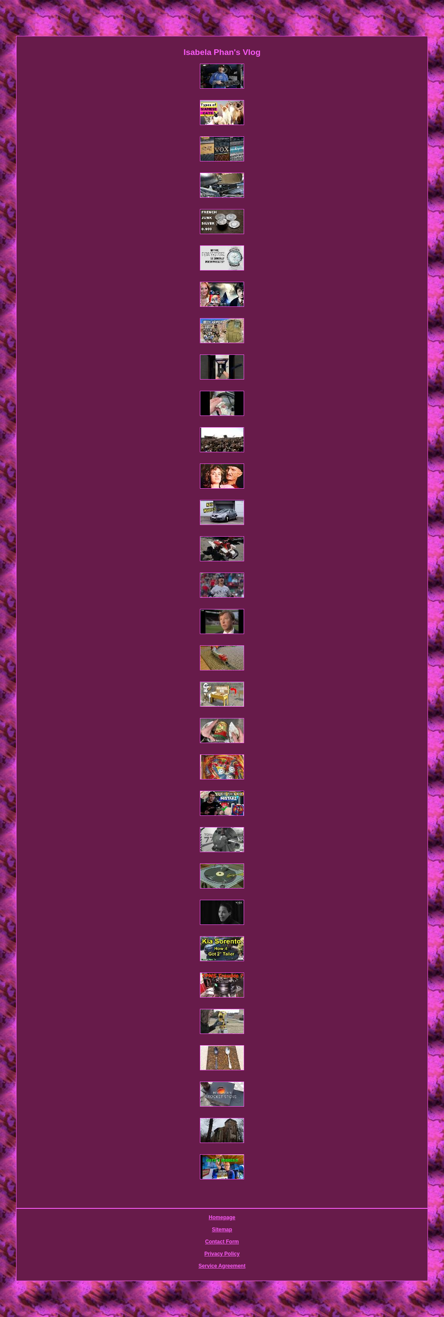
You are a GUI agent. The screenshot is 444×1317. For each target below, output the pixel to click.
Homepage (222, 1217)
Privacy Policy (221, 1254)
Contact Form (222, 1242)
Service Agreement (222, 1266)
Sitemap (222, 1230)
